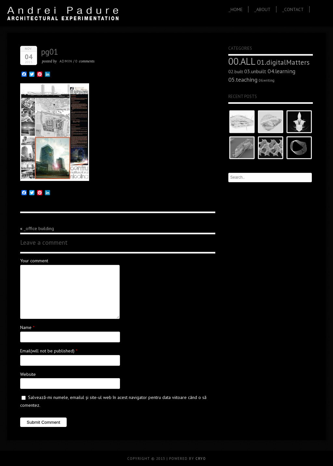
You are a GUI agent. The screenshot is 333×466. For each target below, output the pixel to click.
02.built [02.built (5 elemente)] (235, 72)
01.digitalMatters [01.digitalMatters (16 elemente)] (283, 62)
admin (66, 61)
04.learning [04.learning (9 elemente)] (281, 71)
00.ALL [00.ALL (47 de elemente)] (242, 61)
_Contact (293, 9)
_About (262, 9)
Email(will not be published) (47, 351)
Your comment (34, 261)
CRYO (200, 458)
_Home (236, 9)
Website (28, 374)
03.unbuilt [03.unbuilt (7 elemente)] (255, 71)
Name (26, 327)
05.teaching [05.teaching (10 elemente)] (243, 79)
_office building (39, 228)
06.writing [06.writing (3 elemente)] (266, 80)
